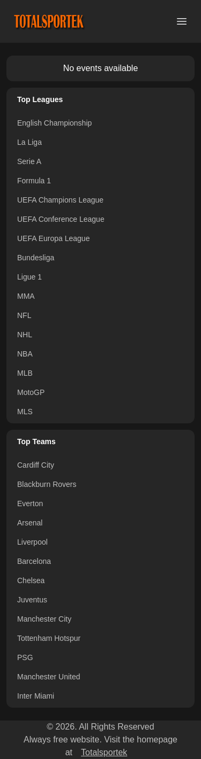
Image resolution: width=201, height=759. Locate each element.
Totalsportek (104, 752)
